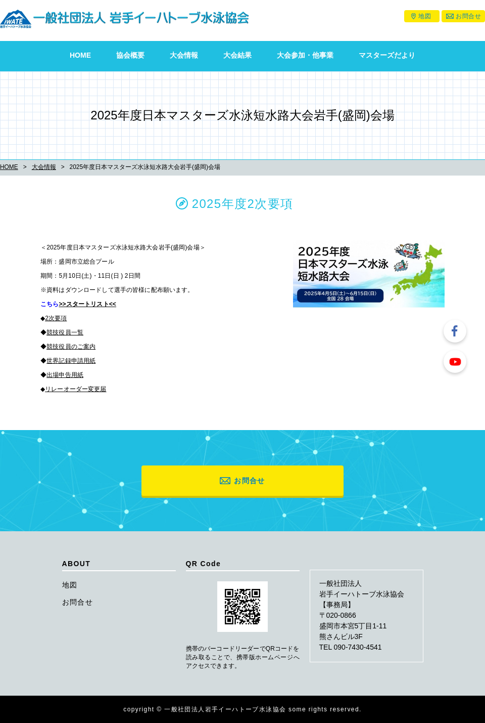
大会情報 (184, 55)
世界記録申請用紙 (70, 360)
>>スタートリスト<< (87, 304)
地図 (424, 16)
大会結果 (237, 55)
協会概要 (130, 55)
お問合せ (468, 16)
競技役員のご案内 (70, 346)
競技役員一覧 (64, 332)
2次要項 (56, 318)
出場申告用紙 (64, 374)
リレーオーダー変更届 (75, 389)
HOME (80, 55)
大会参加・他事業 (305, 55)
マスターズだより (387, 55)
